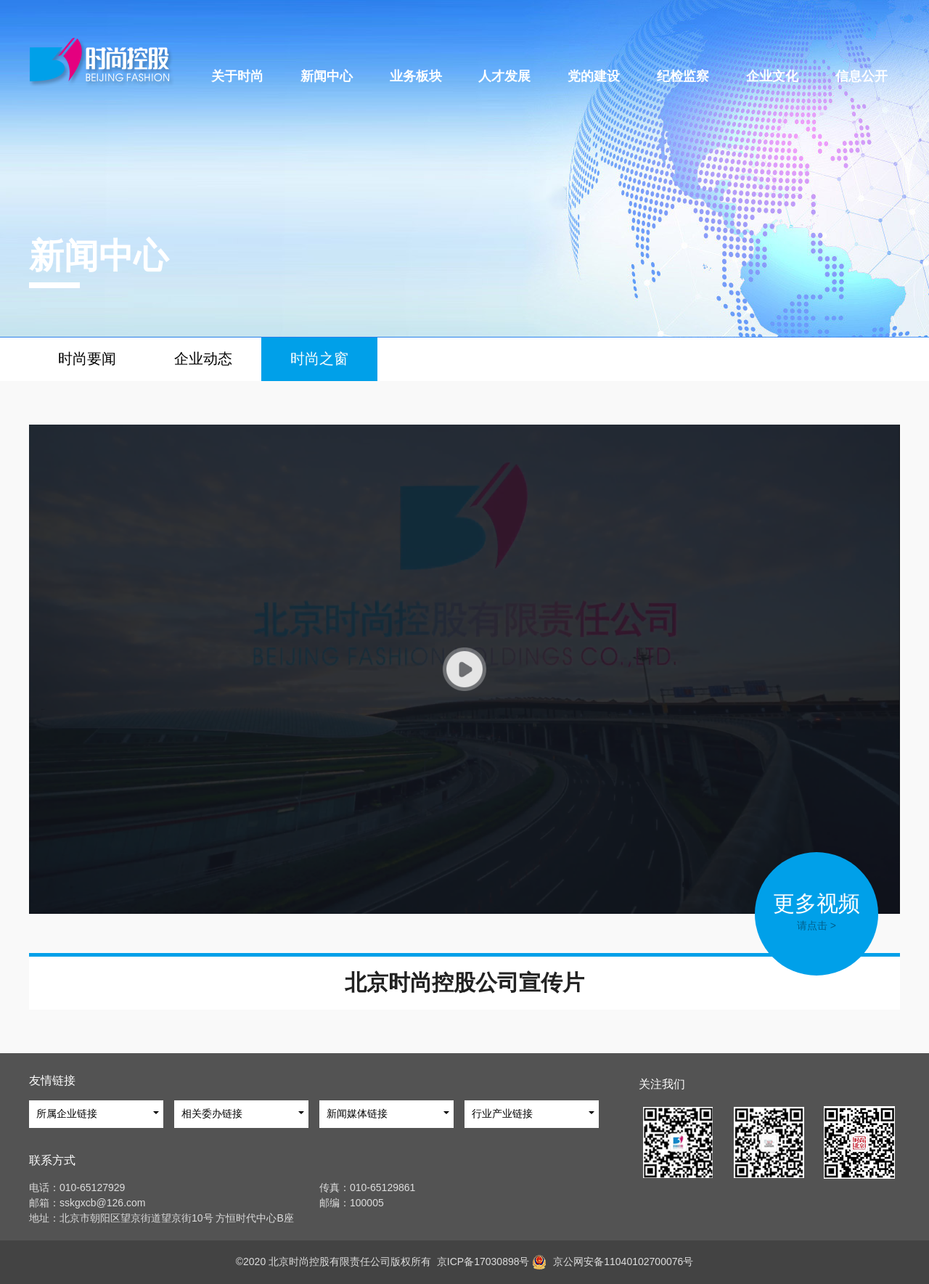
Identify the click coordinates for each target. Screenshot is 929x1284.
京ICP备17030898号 (480, 1261)
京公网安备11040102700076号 (623, 1261)
